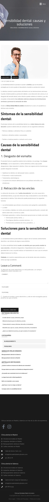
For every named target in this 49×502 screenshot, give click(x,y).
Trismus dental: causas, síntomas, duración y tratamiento (18, 324)
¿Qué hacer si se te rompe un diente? (11, 385)
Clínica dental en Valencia (9, 463)
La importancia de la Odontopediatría (12, 377)
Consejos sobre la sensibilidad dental (11, 389)
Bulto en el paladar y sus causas (10, 381)
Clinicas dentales (6, 420)
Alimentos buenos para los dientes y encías (14, 321)
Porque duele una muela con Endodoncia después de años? (17, 369)
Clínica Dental (13, 27)
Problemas (8, 346)
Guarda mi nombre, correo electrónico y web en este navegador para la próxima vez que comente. (24, 297)
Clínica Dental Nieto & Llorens (15, 106)
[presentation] (12, 303)
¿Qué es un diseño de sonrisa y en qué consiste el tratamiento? (19, 331)
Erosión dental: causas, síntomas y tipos (13, 317)
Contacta (4, 257)
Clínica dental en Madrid (9, 435)
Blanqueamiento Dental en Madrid (11, 358)
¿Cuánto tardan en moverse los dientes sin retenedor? (16, 365)
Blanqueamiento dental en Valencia (11, 354)
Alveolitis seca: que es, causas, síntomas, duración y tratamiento (20, 327)
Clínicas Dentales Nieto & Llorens (24, 493)
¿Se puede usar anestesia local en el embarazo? (14, 373)
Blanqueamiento (10, 341)
